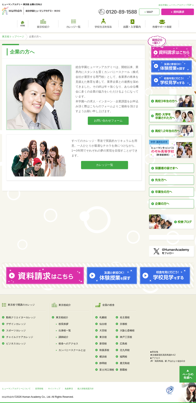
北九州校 (125, 350)
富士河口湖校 (106, 369)
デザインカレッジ (16, 324)
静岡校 (103, 363)
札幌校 (103, 317)
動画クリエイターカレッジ (21, 317)
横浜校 (103, 356)
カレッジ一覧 (104, 164)
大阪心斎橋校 (127, 330)
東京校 (103, 337)
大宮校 (103, 330)
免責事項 (69, 388)
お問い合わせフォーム (108, 120)
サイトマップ (54, 388)
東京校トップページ (13, 36)
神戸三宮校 (126, 337)
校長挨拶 (63, 324)
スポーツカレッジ (16, 330)
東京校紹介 (62, 317)
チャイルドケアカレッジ (19, 337)
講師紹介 (63, 337)
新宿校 (103, 343)
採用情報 (39, 388)
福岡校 (123, 356)
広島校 (123, 343)
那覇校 (123, 369)
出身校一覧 (65, 330)
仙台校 (103, 324)
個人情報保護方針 (85, 388)
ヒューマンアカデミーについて (16, 388)
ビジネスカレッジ (16, 343)
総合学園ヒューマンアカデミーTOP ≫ (176, 5)
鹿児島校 (125, 363)
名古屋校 (125, 317)
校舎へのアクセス (68, 343)
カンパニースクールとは (72, 350)
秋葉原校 (104, 350)
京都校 (123, 324)
